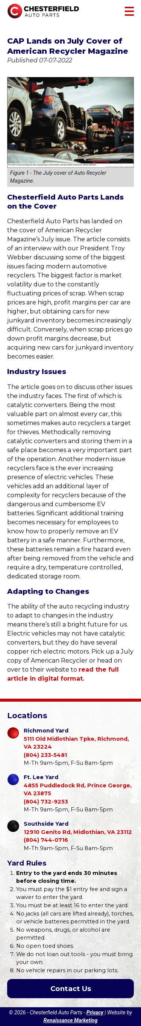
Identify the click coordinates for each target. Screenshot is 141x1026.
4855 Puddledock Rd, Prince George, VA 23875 (79, 785)
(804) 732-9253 (46, 801)
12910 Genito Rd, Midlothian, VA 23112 (78, 827)
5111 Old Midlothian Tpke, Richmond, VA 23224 (79, 738)
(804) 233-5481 (45, 755)
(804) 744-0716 (46, 840)
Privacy (94, 1012)
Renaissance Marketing (70, 1020)
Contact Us (70, 988)
